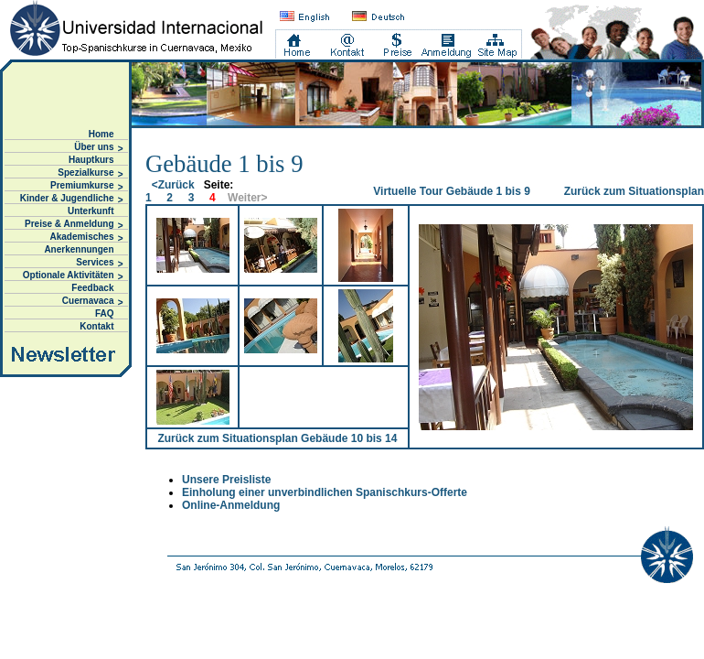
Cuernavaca (92, 302)
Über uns (98, 148)
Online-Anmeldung (231, 505)
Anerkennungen (78, 249)
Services (99, 263)
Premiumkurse (86, 186)
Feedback (92, 288)
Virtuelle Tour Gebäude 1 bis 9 (451, 191)
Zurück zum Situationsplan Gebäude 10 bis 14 (277, 438)
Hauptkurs (91, 160)
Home (101, 134)
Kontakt (96, 326)
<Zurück (173, 184)
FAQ (104, 313)
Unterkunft (91, 211)
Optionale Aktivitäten (73, 276)
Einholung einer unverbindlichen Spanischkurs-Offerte (324, 492)
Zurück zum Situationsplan (634, 191)
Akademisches (86, 237)
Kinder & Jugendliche (71, 199)
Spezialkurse (90, 173)
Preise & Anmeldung (74, 225)
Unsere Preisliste (226, 479)
